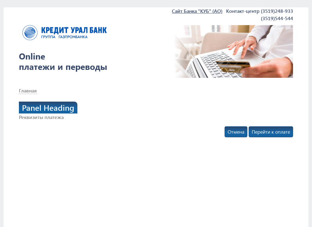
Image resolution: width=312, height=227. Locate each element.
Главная (28, 90)
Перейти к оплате (271, 131)
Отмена (236, 131)
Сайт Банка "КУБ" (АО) (197, 11)
